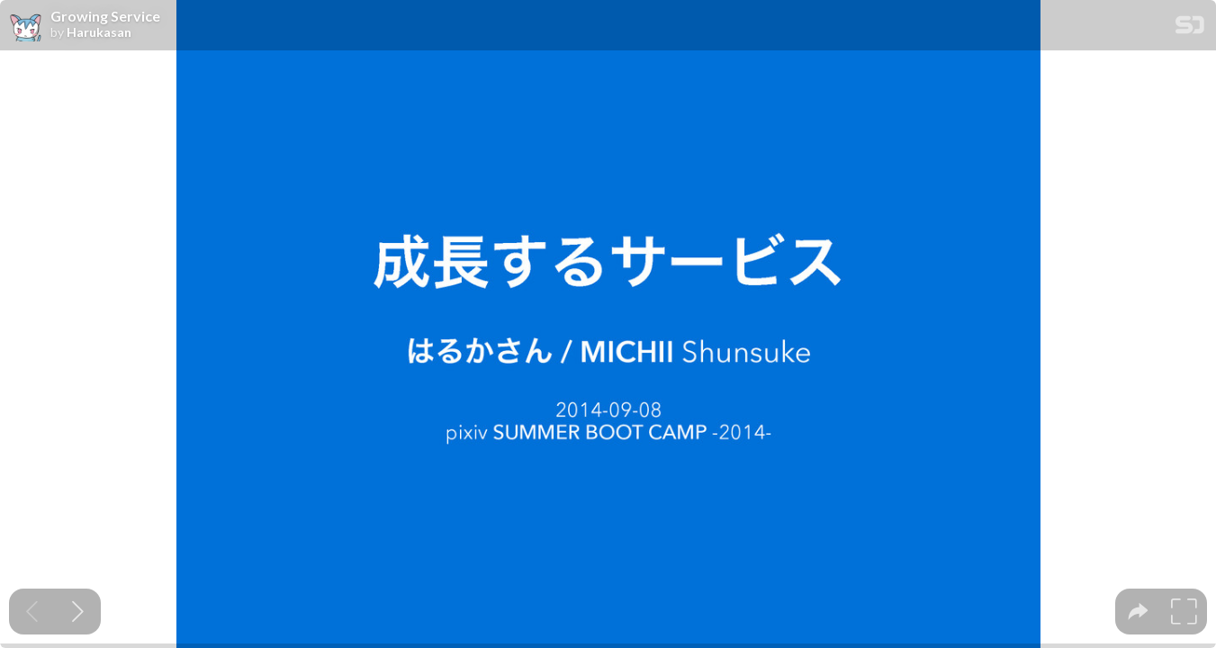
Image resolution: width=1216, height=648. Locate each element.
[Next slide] (78, 611)
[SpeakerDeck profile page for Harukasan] (25, 26)
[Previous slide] (32, 611)
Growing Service (105, 16)
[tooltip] (1138, 611)
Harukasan (99, 32)
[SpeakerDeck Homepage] (1189, 28)
